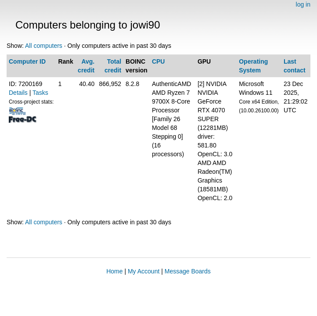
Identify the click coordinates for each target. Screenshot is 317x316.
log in (303, 4)
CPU (158, 61)
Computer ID (27, 61)
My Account (143, 271)
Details (18, 92)
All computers (43, 45)
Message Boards (188, 271)
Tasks (40, 92)
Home (114, 271)
